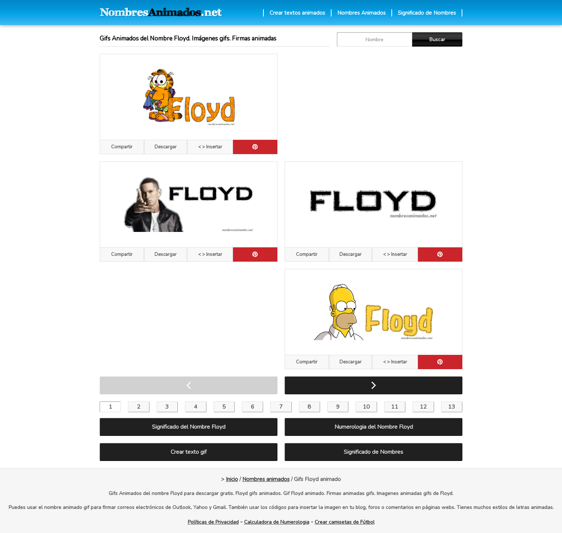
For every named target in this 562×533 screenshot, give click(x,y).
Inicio (232, 479)
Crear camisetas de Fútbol (345, 522)
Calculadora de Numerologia (276, 522)
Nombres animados (266, 479)
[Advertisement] (373, 104)
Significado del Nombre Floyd (188, 427)
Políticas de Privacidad (213, 522)
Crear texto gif (188, 452)
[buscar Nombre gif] (374, 39)
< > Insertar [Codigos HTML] (210, 147)
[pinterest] (255, 147)
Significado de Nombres (427, 12)
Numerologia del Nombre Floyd (373, 427)
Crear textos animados (297, 12)
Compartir (122, 147)
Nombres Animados (361, 12)
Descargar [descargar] (165, 147)
